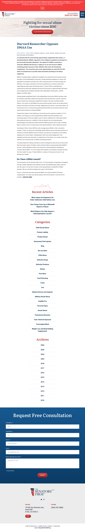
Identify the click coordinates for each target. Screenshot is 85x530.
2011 (42, 396)
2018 (42, 363)
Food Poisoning (42, 278)
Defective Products (42, 264)
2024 (42, 354)
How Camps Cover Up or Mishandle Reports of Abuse (42, 205)
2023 (42, 359)
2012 (42, 391)
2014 (42, 382)
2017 (42, 368)
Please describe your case (13, 457)
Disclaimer (50, 525)
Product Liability (40, 53)
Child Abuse (42, 255)
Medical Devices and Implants (42, 292)
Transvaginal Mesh (42, 324)
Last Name (9, 431)
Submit (42, 475)
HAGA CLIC (68, 3)
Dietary (52, 53)
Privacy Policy (57, 525)
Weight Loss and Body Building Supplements (42, 330)
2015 (42, 377)
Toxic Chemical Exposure (42, 320)
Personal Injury (42, 306)
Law (42, 287)
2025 (42, 350)
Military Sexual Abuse (42, 297)
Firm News (42, 274)
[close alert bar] (42, 8)
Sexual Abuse (42, 310)
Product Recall (42, 237)
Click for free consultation (42, 31)
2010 (42, 400)
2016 (42, 373)
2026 (42, 345)
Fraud (42, 283)
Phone (8, 440)
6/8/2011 (22, 53)
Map (28, 515)
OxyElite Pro (42, 301)
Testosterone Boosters (42, 315)
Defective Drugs (42, 260)
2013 (42, 386)
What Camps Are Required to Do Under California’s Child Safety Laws (42, 199)
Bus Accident (42, 251)
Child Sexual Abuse (42, 228)
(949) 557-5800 (71, 15)
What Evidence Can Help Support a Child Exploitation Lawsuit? (42, 212)
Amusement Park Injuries (42, 241)
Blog (47, 53)
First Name (9, 422)
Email (8, 448)
